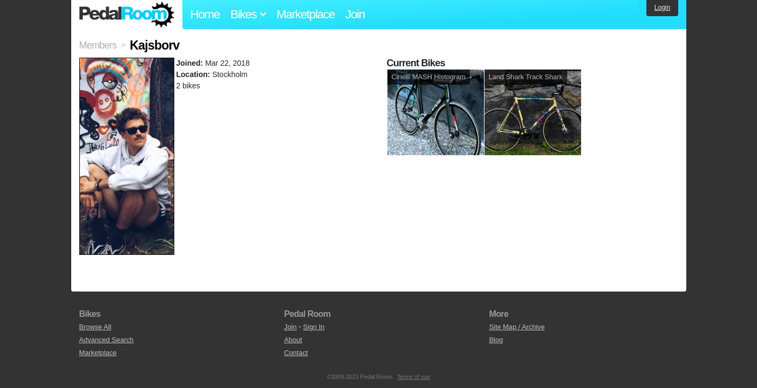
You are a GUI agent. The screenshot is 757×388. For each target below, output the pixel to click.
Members (98, 45)
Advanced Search (106, 340)
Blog (496, 340)
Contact (296, 353)
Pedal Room (126, 14)
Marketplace (305, 14)
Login (662, 7)
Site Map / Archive (517, 327)
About (293, 340)
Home (205, 14)
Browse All (95, 327)
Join (355, 14)
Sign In (314, 327)
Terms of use (413, 376)
